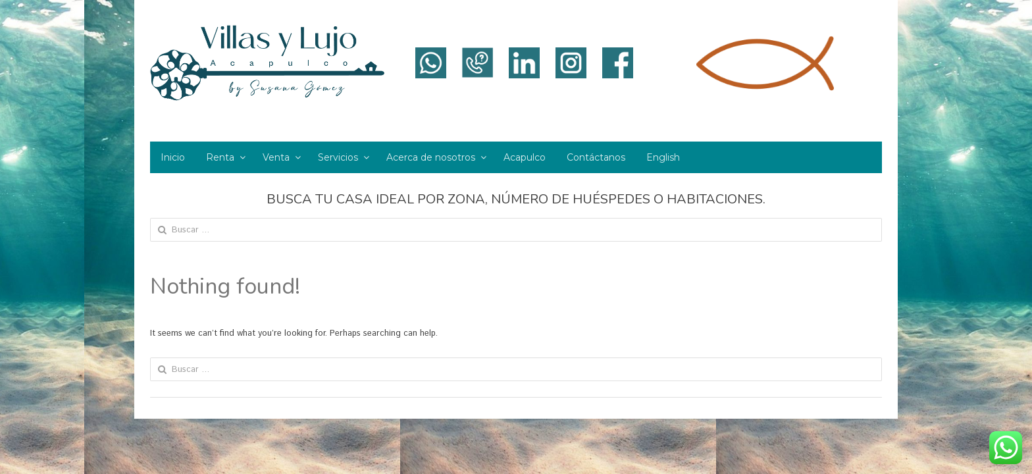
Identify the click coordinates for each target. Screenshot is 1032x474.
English (663, 157)
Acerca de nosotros (430, 157)
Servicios (338, 157)
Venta (276, 157)
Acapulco (524, 157)
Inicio (173, 157)
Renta (220, 157)
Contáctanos (596, 157)
